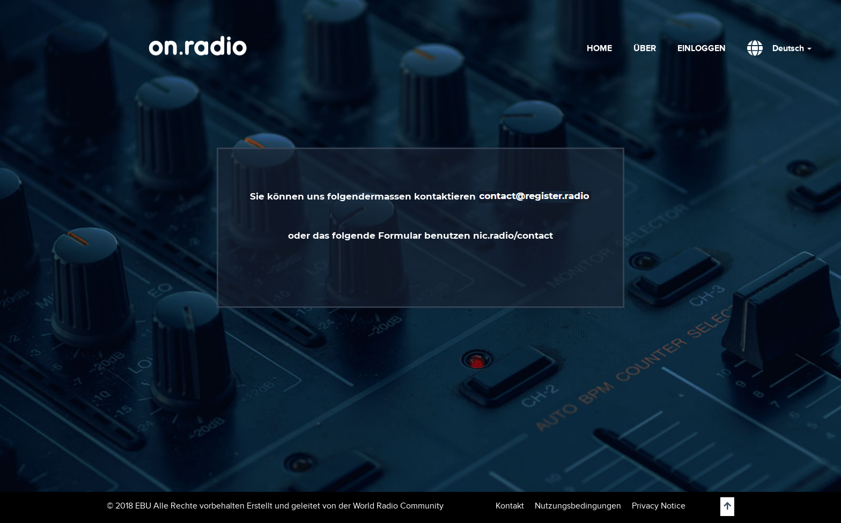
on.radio (197, 48)
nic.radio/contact (511, 235)
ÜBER (644, 48)
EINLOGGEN (701, 48)
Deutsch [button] (792, 48)
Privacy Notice (658, 505)
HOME (599, 48)
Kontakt (510, 505)
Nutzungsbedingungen (578, 505)
